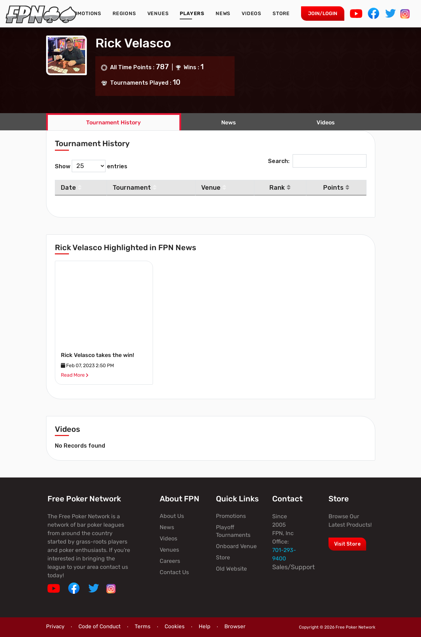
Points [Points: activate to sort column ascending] (336, 187)
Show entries (91, 166)
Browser (234, 626)
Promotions (84, 14)
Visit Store (347, 544)
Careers (170, 561)
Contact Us (174, 572)
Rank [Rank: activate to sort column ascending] (280, 187)
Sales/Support (293, 567)
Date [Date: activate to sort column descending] (71, 187)
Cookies (175, 626)
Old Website (231, 568)
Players (192, 14)
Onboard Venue (236, 546)
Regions (124, 14)
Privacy (55, 626)
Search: (317, 161)
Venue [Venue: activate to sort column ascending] (213, 187)
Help (204, 626)
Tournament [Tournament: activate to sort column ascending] (135, 187)
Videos (251, 14)
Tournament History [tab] (113, 122)
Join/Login (322, 14)
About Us (172, 516)
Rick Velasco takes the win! (97, 355)
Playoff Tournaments (233, 531)
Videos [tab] (326, 122)
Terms (143, 626)
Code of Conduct (99, 626)
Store (281, 14)
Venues (158, 14)
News (223, 14)
